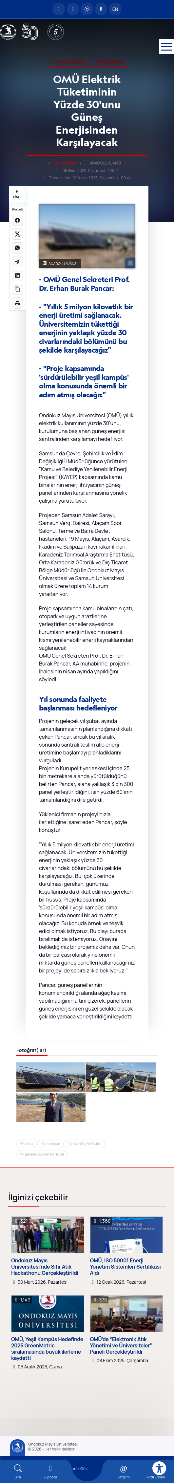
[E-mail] (50, 1471)
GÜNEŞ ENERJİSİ (87, 1143)
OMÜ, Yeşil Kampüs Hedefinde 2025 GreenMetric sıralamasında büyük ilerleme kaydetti (47, 1349)
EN (115, 9)
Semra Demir (65, 163)
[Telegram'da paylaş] (17, 261)
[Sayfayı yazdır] (17, 303)
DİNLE (17, 194)
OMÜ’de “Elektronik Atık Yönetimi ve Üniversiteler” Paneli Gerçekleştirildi (121, 1345)
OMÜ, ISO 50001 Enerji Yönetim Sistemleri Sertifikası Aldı (125, 1266)
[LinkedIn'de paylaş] (17, 275)
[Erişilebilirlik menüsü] (159, 1468)
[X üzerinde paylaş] (17, 234)
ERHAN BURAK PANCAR (44, 1154)
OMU (29, 1143)
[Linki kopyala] (17, 289)
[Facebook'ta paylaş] (17, 220)
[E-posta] (73, 9)
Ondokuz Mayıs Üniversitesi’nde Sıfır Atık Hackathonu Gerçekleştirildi (44, 1266)
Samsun (53, 1143)
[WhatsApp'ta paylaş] (17, 247)
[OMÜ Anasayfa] (59, 9)
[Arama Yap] (101, 9)
